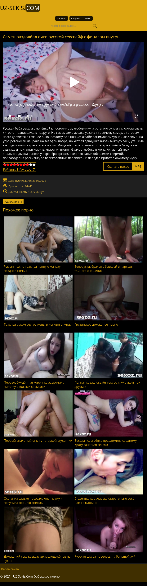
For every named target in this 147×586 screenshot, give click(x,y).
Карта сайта (10, 569)
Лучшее (61, 18)
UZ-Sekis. (20, 8)
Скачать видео (124, 166)
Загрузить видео (81, 18)
